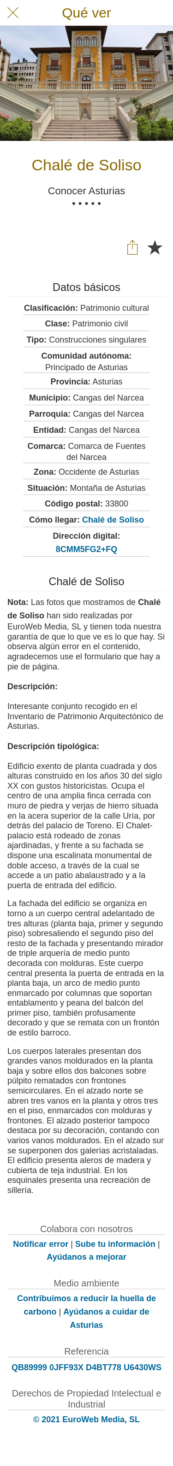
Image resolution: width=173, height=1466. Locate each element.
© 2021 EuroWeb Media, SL (86, 1419)
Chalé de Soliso (113, 519)
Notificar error (40, 1244)
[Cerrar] (12, 12)
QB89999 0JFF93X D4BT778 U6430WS (86, 1367)
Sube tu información (115, 1244)
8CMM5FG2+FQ (87, 549)
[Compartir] (132, 247)
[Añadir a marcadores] (154, 247)
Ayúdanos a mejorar (86, 1257)
